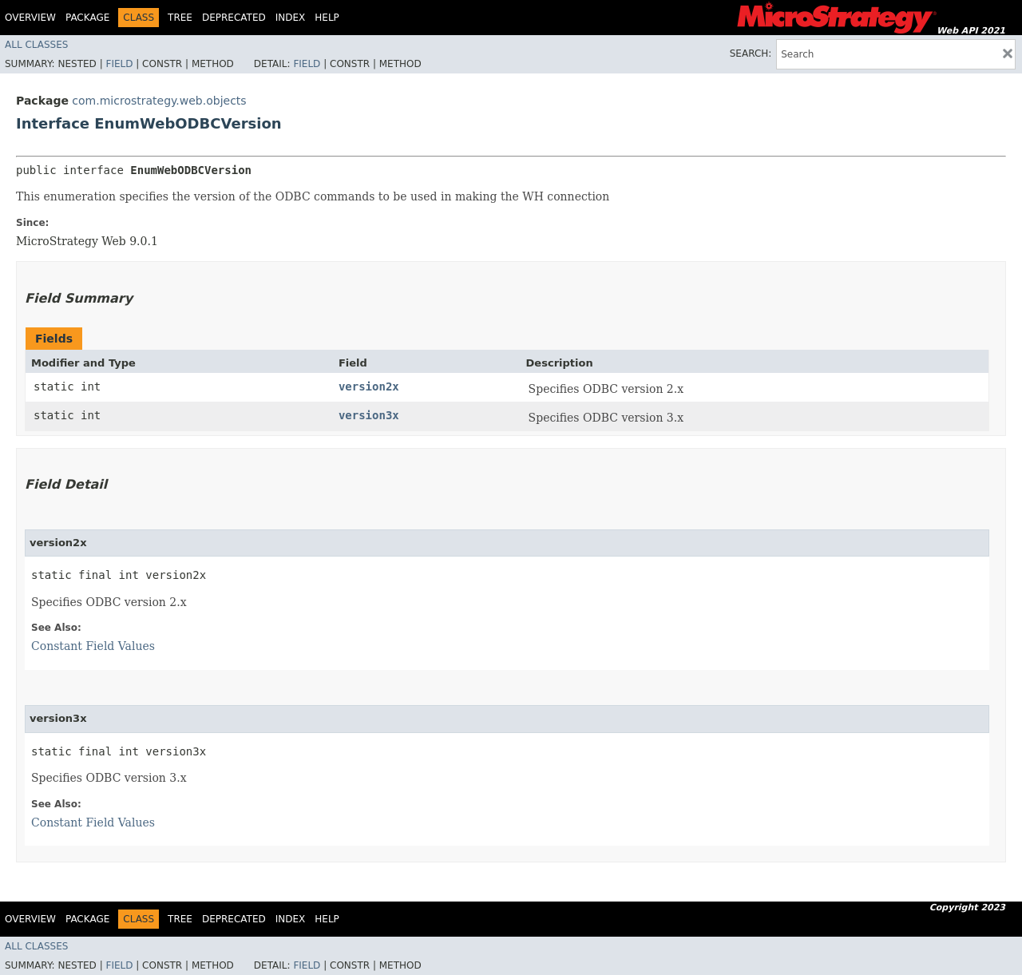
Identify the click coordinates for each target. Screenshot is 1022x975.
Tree (180, 17)
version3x (369, 415)
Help (327, 17)
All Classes (36, 44)
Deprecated (234, 17)
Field (119, 63)
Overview (30, 17)
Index (290, 17)
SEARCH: (751, 53)
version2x (369, 386)
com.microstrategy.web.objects (159, 100)
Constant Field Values (93, 646)
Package (87, 17)
